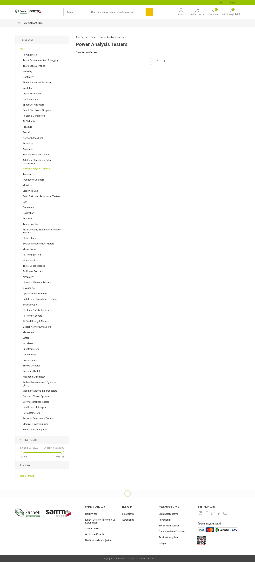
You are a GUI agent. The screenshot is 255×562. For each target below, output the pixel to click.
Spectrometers (31, 349)
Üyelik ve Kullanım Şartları (98, 540)
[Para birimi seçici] (221, 2)
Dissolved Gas (30, 190)
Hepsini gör (27, 476)
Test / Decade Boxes (34, 265)
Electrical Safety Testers (36, 310)
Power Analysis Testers (36, 168)
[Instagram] (200, 513)
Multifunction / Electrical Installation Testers (42, 231)
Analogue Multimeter (34, 376)
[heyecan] (212, 513)
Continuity (28, 77)
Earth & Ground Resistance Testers (41, 196)
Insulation (28, 88)
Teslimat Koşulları (168, 537)
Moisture (27, 185)
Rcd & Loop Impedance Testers (40, 299)
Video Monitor (30, 260)
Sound (26, 132)
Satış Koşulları (92, 528)
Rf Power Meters (32, 254)
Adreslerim (128, 519)
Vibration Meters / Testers (37, 282)
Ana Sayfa (81, 37)
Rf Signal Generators (34, 115)
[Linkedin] (219, 513)
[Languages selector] (233, 2)
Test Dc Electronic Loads (36, 154)
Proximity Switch (31, 371)
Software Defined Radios (36, 401)
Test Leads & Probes (34, 65)
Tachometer (29, 174)
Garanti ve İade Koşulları (172, 531)
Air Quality (28, 276)
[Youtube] (225, 513)
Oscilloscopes (30, 99)
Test (22, 49)
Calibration (28, 213)
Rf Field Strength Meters (36, 321)
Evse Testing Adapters (35, 429)
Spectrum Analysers (33, 104)
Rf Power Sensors (32, 315)
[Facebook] (206, 513)
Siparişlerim (128, 513)
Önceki (151, 61)
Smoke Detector (31, 365)
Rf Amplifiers (30, 54)
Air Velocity (29, 121)
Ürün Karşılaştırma (197, 14)
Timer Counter (30, 224)
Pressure (27, 126)
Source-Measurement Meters (38, 243)
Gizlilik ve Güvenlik (94, 534)
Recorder (28, 218)
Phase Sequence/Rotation (37, 82)
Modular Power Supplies (35, 424)
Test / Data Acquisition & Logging (41, 60)
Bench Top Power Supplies (37, 110)
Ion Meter (28, 343)
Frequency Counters (33, 179)
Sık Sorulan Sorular (169, 525)
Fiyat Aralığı (30, 439)
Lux (25, 201)
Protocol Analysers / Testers (38, 418)
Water (26, 337)
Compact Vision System (36, 396)
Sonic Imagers (30, 360)
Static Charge (30, 238)
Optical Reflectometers (35, 293)
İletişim (163, 543)
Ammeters (28, 207)
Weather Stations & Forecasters (40, 390)
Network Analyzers (33, 138)
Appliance (28, 149)
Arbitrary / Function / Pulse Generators (37, 162)
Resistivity (28, 143)
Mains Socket (30, 249)
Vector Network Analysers (37, 326)
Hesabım (181, 14)
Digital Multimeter (32, 93)
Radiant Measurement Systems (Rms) (39, 384)
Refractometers (31, 412)
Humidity (27, 71)
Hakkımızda (91, 513)
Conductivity (29, 354)
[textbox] (117, 12)
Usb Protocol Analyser (35, 407)
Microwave (28, 332)
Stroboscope (30, 304)
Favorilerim (165, 519)
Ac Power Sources (33, 271)
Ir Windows (29, 288)
